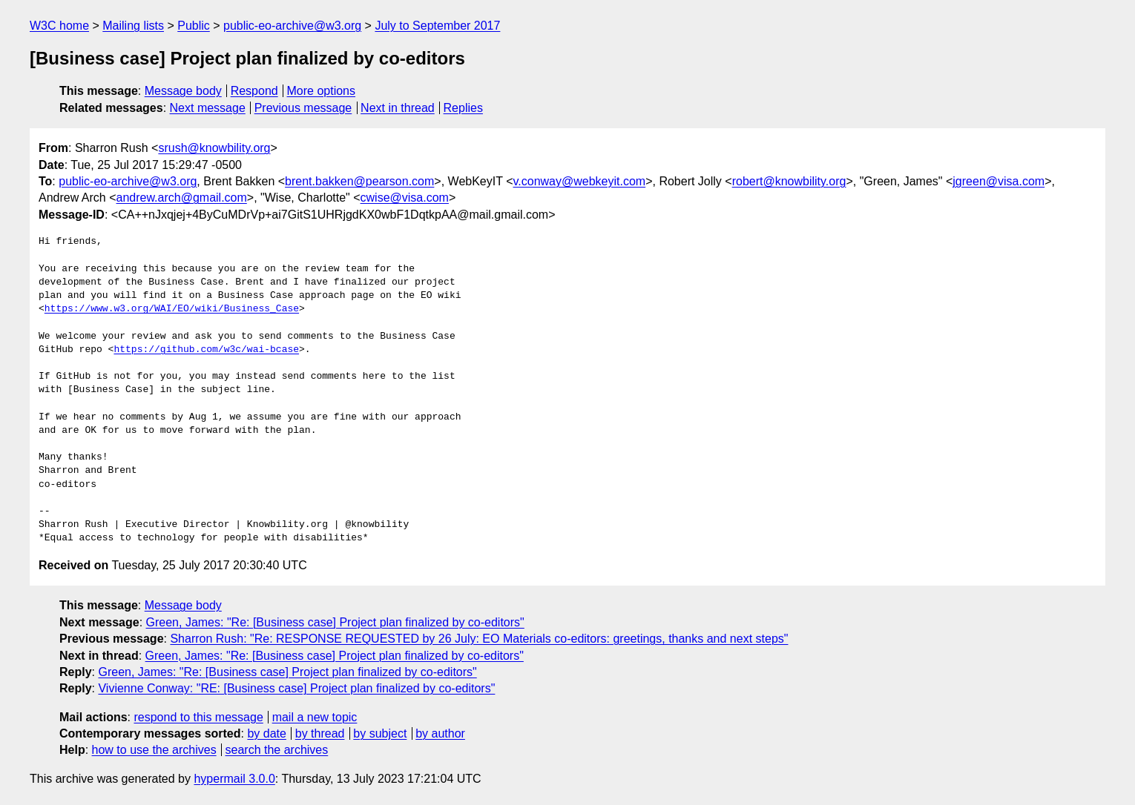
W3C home (59, 25)
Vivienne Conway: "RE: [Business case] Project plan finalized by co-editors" (296, 688)
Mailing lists (133, 25)
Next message (208, 108)
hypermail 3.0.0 (234, 778)
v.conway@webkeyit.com (579, 181)
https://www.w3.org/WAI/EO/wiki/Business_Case (172, 309)
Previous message (303, 108)
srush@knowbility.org (214, 148)
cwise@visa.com (405, 197)
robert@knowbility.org (789, 181)
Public (193, 25)
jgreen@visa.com (998, 181)
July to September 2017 (437, 25)
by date (266, 733)
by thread (320, 733)
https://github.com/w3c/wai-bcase (206, 350)
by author (440, 733)
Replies (463, 108)
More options (321, 91)
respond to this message (198, 717)
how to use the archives (154, 749)
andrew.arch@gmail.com (181, 197)
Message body (183, 91)
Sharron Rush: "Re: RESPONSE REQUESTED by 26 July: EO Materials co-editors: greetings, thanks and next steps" (479, 638)
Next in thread (398, 108)
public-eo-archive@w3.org (292, 25)
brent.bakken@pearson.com (359, 181)
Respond (254, 91)
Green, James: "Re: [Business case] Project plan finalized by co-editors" (335, 622)
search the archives (277, 749)
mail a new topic (315, 717)
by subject (380, 733)
